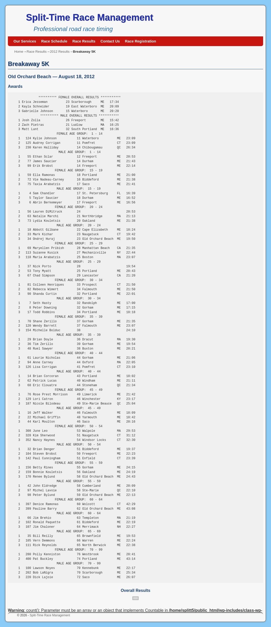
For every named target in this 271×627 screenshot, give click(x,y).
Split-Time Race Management (89, 17)
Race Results (83, 41)
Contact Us (110, 41)
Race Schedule (54, 41)
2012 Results (60, 51)
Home (18, 51)
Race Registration (140, 41)
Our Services (24, 41)
